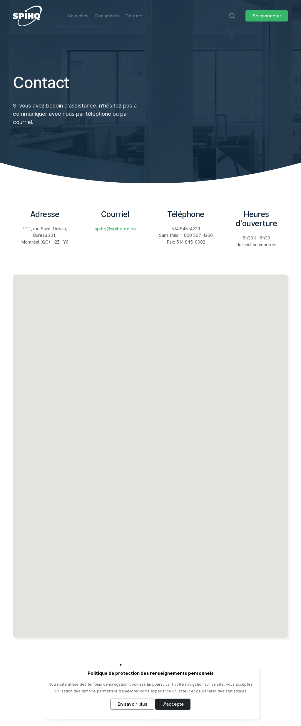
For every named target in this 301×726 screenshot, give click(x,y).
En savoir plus (132, 704)
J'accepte (173, 704)
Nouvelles (78, 16)
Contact (135, 16)
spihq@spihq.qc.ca (115, 229)
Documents (108, 16)
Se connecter (266, 16)
